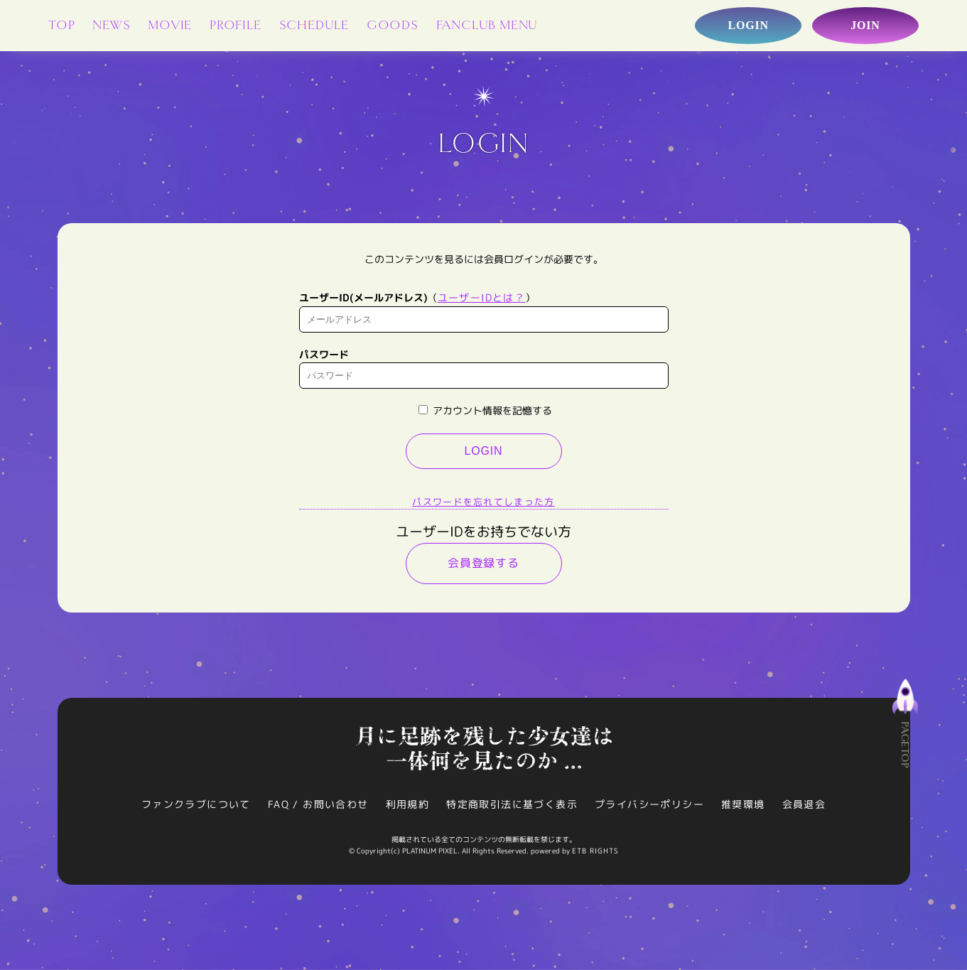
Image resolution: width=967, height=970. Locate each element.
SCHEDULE (314, 25)
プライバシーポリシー (649, 804)
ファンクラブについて (196, 804)
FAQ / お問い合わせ (318, 804)
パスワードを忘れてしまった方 (483, 501)
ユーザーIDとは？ (482, 297)
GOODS (392, 25)
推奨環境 (743, 804)
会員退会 (804, 804)
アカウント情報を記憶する (485, 410)
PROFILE (235, 25)
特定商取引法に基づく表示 (512, 804)
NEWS (111, 25)
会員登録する (483, 563)
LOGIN (484, 451)
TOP (61, 25)
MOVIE (170, 25)
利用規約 (408, 804)
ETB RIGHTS (595, 851)
